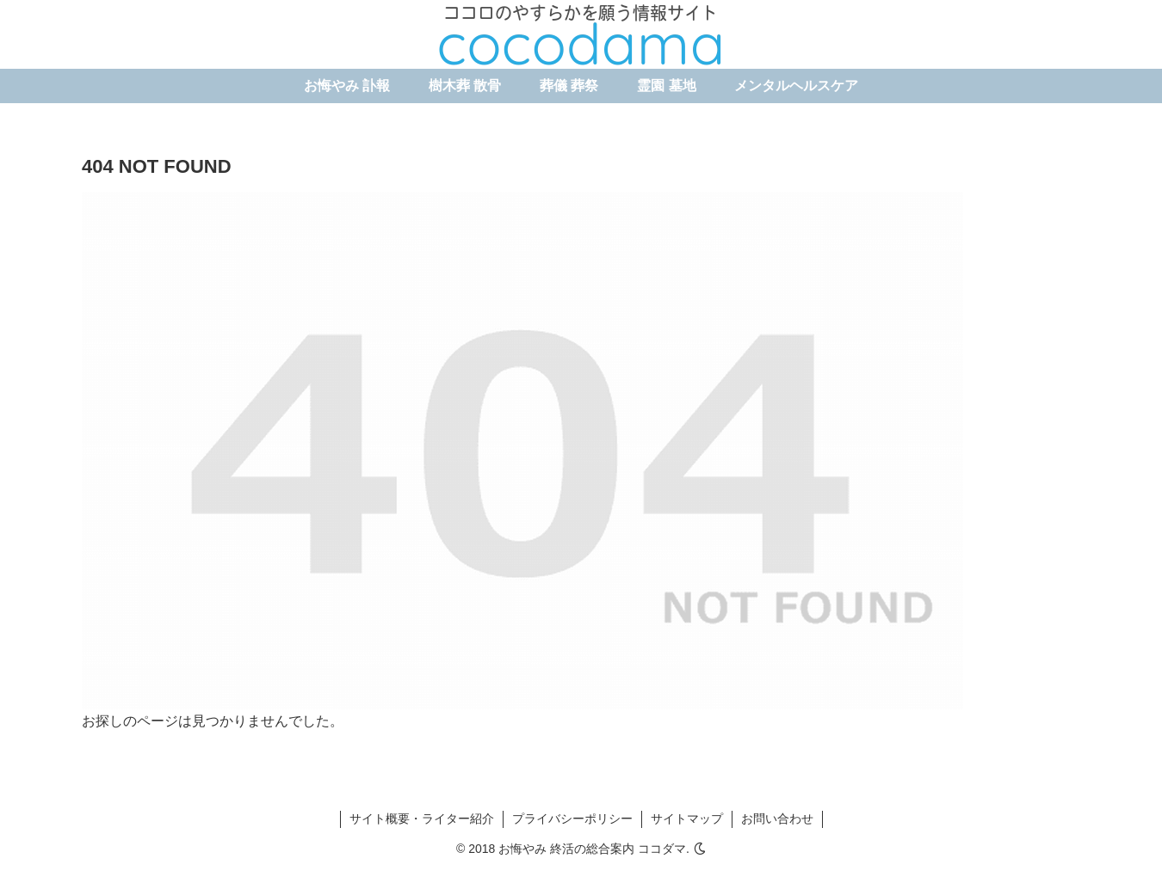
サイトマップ (687, 818)
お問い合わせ (777, 818)
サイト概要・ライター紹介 (421, 818)
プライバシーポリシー (572, 818)
